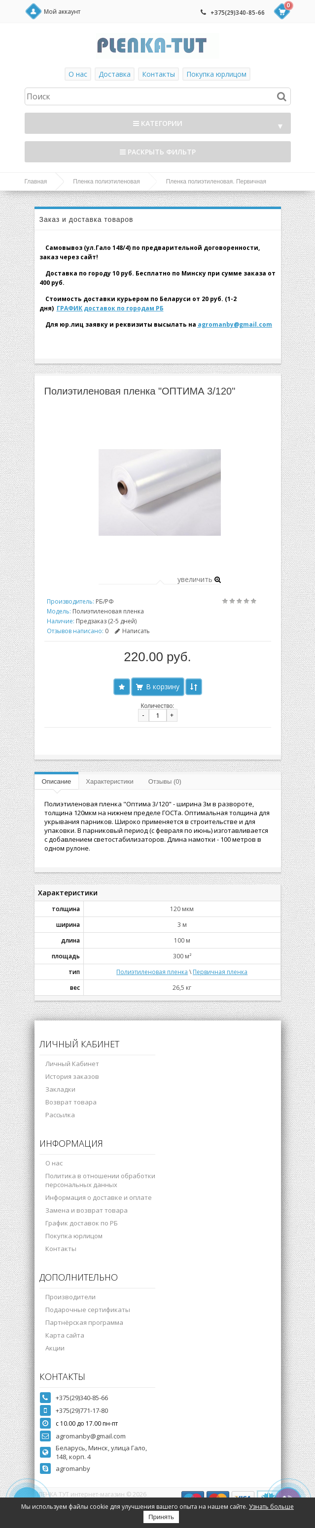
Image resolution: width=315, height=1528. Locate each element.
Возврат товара (71, 1102)
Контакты (158, 74)
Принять (161, 1517)
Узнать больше (271, 1506)
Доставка (115, 74)
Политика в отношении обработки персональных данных (100, 1180)
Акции (55, 1348)
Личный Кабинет (72, 1063)
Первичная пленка (220, 972)
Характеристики (109, 781)
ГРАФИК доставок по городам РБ (110, 308)
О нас (78, 74)
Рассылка (60, 1114)
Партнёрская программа (84, 1322)
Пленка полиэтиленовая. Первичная (216, 181)
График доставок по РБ (81, 1223)
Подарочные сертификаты (87, 1309)
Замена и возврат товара (86, 1210)
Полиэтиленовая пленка (152, 972)
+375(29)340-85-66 (237, 12)
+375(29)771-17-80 (82, 1410)
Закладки (60, 1089)
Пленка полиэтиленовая (106, 181)
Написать (132, 631)
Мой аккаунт (62, 11)
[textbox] (158, 96)
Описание (56, 781)
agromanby (73, 1468)
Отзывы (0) (164, 781)
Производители (70, 1296)
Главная (36, 181)
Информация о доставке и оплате (98, 1197)
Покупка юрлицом (216, 74)
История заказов (72, 1076)
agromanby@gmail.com (235, 324)
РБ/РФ (105, 601)
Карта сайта (64, 1335)
